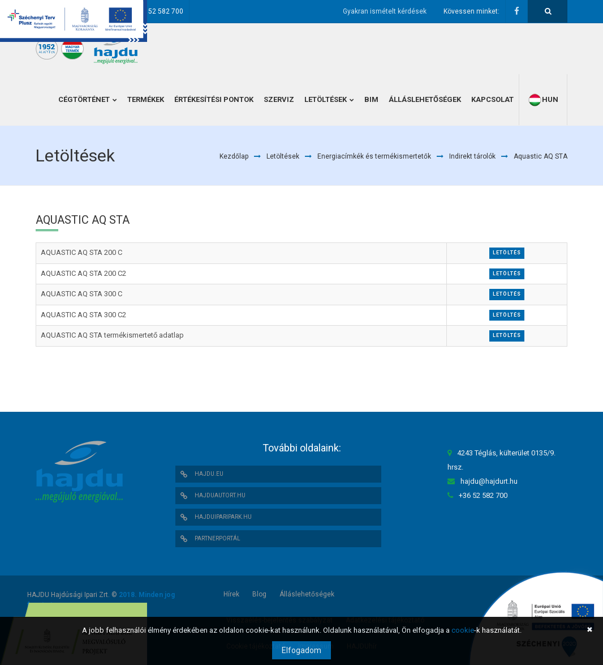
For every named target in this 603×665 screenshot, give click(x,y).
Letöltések (282, 156)
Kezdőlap (233, 156)
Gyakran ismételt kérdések (385, 11)
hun (543, 100)
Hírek (231, 594)
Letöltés (507, 252)
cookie (462, 630)
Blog (259, 594)
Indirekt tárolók (472, 156)
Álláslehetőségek (306, 594)
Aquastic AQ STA (540, 156)
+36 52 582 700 (159, 11)
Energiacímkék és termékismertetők (374, 156)
